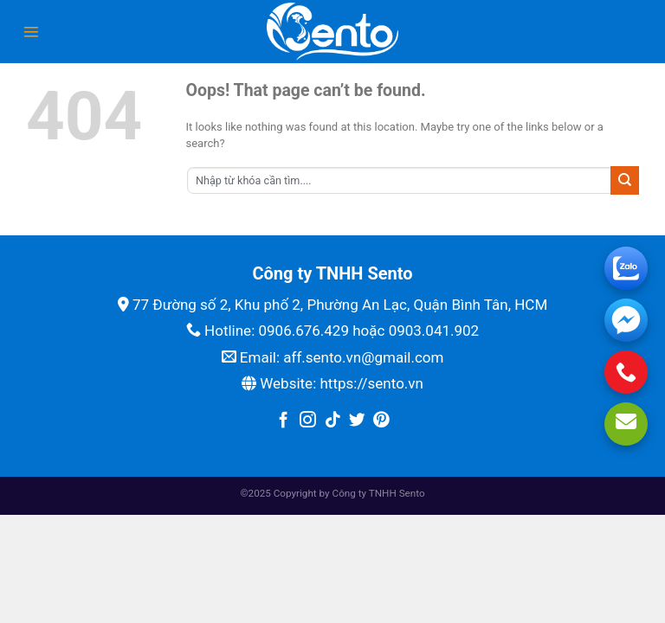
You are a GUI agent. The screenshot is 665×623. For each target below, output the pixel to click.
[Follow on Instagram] (308, 421)
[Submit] (624, 180)
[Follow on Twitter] (357, 421)
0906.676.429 (303, 330)
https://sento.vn (371, 383)
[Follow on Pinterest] (381, 421)
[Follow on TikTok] (333, 421)
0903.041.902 (434, 330)
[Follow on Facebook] (283, 421)
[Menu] (31, 32)
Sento (412, 493)
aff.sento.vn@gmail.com (363, 357)
